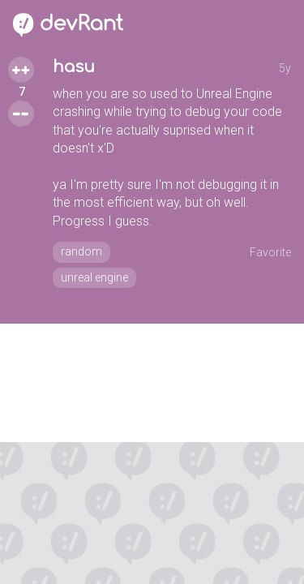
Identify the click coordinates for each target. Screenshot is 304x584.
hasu (74, 67)
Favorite (270, 252)
